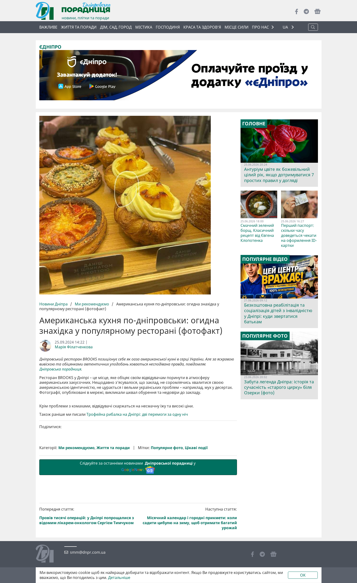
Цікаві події (196, 528)
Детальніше (119, 577)
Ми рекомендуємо (92, 304)
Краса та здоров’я (202, 27)
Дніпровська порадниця (60, 369)
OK (303, 575)
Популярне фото (167, 528)
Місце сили (236, 27)
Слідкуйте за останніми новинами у (138, 547)
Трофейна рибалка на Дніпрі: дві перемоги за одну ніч (137, 494)
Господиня (168, 27)
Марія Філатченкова (74, 347)
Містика (143, 27)
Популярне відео (265, 259)
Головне (253, 124)
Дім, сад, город (116, 27)
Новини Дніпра (54, 304)
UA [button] (286, 27)
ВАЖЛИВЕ (48, 27)
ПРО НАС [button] (260, 27)
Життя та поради (78, 27)
